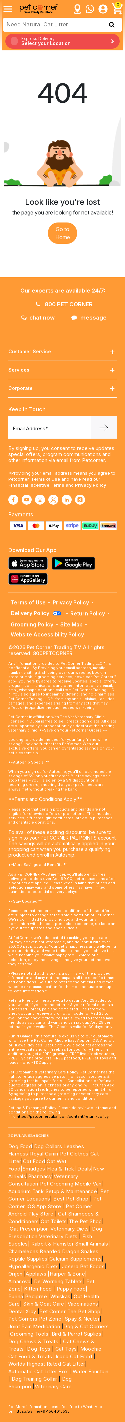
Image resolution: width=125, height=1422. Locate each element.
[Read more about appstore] (29, 563)
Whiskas (60, 1296)
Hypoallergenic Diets (33, 1266)
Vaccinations (82, 1304)
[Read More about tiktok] (80, 500)
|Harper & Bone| (67, 1274)
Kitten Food (38, 1289)
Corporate (62, 388)
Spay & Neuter (82, 1319)
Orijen (16, 1274)
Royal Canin (44, 1153)
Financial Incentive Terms (36, 485)
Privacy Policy (90, 485)
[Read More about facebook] (13, 500)
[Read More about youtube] (27, 500)
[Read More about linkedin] (67, 500)
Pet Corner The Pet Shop (69, 1311)
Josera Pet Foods (82, 1266)
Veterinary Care (54, 1386)
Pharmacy (40, 1176)
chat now (38, 317)
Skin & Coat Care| (44, 1304)
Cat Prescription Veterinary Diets (49, 1229)
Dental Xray (23, 1311)
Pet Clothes (74, 1153)
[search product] (112, 24)
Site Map (71, 624)
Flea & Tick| (62, 1168)
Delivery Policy (36, 613)
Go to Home (62, 233)
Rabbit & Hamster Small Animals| (70, 1244)
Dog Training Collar (33, 1379)
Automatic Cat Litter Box (38, 1371)
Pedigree (36, 1296)
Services (62, 370)
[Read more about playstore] (75, 563)
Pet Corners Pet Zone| (35, 1319)
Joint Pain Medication (34, 1326)
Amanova (19, 1281)
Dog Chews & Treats (33, 1341)
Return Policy (87, 613)
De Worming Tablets (58, 1281)
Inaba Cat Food (74, 1356)
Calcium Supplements (75, 1259)
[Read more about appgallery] (29, 578)
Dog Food (20, 1146)
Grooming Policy (32, 624)
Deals (84, 1168)
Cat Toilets (54, 1221)
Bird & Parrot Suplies (76, 1334)
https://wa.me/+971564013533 (42, 1411)
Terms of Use (45, 479)
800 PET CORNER (64, 304)
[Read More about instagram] (40, 500)
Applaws (36, 1274)
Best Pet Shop (71, 1199)
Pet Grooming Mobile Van (70, 1183)
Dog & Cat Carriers (86, 1326)
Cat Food (34, 1161)
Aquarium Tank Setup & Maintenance (52, 1191)
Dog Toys (38, 1349)
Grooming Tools (29, 1334)
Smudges (33, 1168)
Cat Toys (66, 1349)
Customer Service (62, 351)
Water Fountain (91, 1371)
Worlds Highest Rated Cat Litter (46, 1364)
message (89, 317)
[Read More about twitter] (53, 500)
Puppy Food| (71, 1289)
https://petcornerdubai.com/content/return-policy (63, 1116)
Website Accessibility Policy (47, 634)
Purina (15, 1296)
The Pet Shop (85, 1221)
